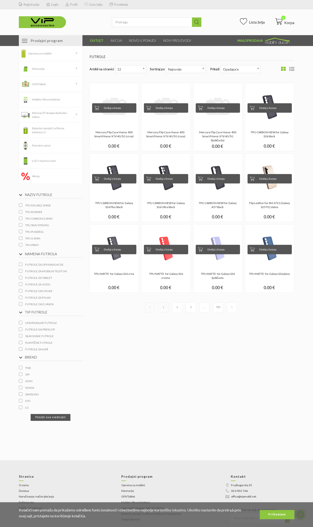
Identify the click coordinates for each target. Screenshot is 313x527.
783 (218, 307)
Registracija (29, 5)
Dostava (24, 491)
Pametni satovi (41, 145)
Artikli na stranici (101, 69)
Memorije (38, 69)
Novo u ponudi (142, 40)
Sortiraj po (157, 69)
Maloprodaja (264, 40)
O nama (24, 485)
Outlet (96, 40)
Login (52, 5)
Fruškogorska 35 (239, 485)
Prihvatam (277, 514)
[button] (284, 21)
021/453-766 (237, 491)
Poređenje (119, 5)
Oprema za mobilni (40, 53)
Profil (71, 5)
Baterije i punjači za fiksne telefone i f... (48, 130)
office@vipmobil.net (241, 496)
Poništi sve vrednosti (50, 417)
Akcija (116, 40)
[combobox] (130, 69)
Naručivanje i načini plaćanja (36, 496)
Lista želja (93, 5)
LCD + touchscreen (44, 161)
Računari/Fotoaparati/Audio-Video (50, 115)
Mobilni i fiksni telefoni (46, 99)
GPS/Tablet (39, 84)
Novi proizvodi (177, 40)
